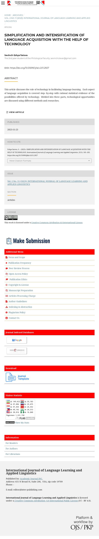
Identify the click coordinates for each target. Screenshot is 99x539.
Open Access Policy (18, 273)
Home (7, 15)
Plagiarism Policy (17, 312)
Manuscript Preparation (21, 290)
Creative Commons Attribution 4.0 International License (56, 222)
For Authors (12, 448)
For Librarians (13, 454)
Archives (18, 15)
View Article (16, 112)
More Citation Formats (20, 161)
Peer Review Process (19, 268)
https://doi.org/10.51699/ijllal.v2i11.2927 (29, 68)
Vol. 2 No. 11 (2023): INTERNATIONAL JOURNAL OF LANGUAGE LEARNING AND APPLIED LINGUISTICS (47, 19)
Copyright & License (19, 284)
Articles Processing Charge (22, 295)
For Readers (12, 443)
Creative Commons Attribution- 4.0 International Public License (46, 500)
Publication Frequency (19, 262)
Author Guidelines (18, 301)
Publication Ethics (18, 279)
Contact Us (14, 317)
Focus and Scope (17, 257)
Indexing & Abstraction (20, 306)
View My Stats (22, 422)
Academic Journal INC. (31, 478)
